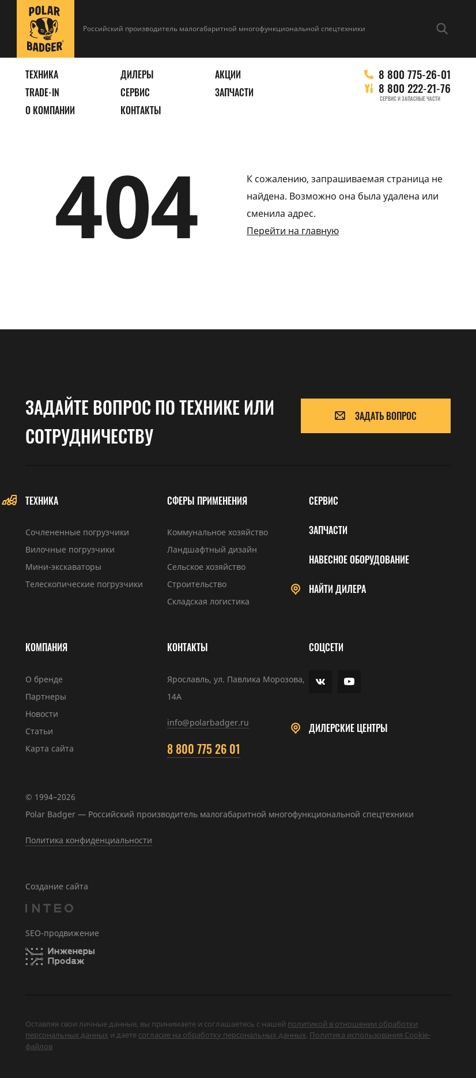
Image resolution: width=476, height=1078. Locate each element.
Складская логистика (208, 601)
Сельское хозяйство (206, 566)
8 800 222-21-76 (415, 88)
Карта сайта (49, 748)
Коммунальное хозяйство (217, 532)
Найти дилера (337, 589)
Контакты (140, 110)
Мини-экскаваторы (63, 566)
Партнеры (45, 696)
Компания (46, 647)
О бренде (44, 679)
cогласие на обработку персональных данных (222, 1035)
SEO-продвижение (62, 932)
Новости (41, 713)
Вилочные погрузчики (70, 549)
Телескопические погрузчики (84, 584)
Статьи (39, 731)
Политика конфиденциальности (88, 840)
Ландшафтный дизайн (212, 549)
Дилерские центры (348, 728)
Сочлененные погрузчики (77, 532)
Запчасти (234, 93)
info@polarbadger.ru (208, 722)
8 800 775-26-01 (415, 74)
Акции (228, 75)
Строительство (196, 584)
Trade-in (42, 93)
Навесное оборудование (359, 560)
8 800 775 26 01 (203, 748)
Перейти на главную (293, 230)
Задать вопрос (376, 416)
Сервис (135, 93)
